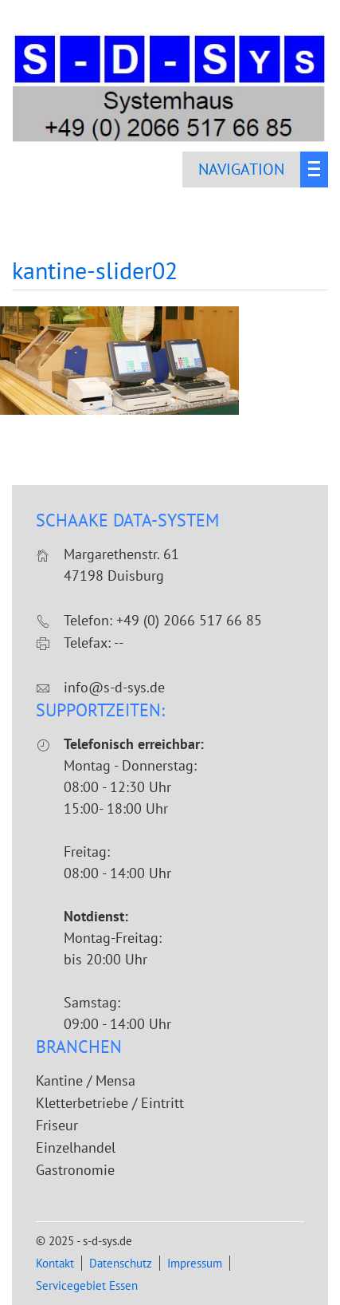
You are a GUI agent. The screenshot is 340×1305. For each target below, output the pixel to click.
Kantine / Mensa (85, 1080)
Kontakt (55, 1263)
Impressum (194, 1263)
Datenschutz (120, 1263)
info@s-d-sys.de (114, 687)
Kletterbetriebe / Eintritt (110, 1103)
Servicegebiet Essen (87, 1285)
